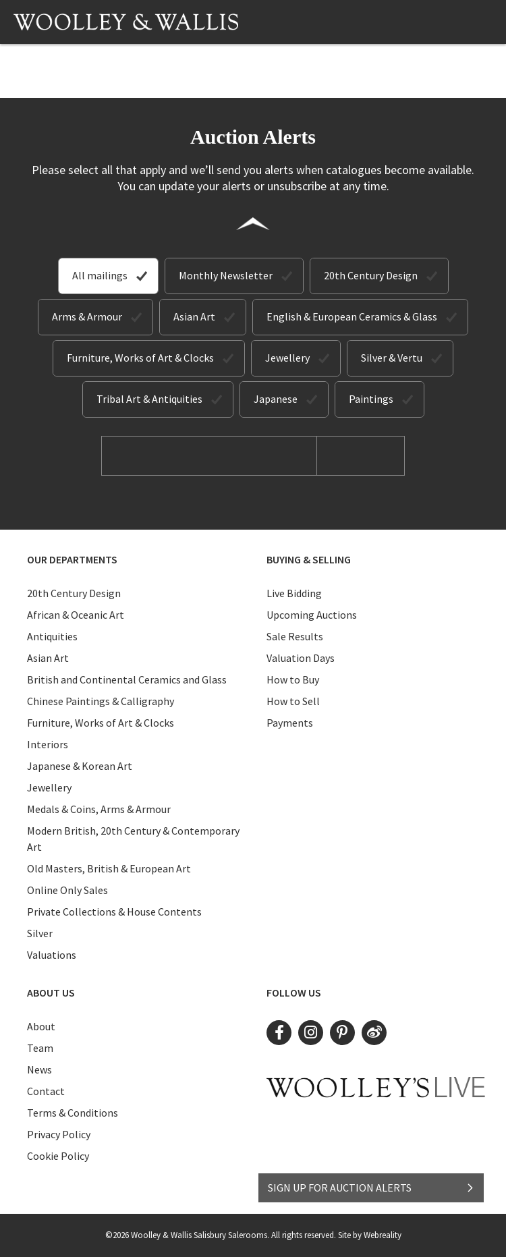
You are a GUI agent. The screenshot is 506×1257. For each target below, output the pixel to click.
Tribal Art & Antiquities (149, 399)
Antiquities (52, 636)
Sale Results (294, 636)
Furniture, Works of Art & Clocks (140, 357)
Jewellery (287, 357)
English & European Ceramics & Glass (351, 316)
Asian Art (194, 316)
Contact (46, 1091)
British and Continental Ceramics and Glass (127, 679)
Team (40, 1048)
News (39, 1069)
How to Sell (293, 701)
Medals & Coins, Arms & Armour (99, 809)
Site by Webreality (369, 1235)
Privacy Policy (58, 1134)
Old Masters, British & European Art (109, 868)
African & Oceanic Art (75, 614)
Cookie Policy (58, 1156)
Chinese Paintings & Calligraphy (100, 701)
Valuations (51, 954)
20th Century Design (371, 275)
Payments (289, 722)
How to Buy (292, 679)
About (41, 1026)
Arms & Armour (87, 316)
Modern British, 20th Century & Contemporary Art (133, 839)
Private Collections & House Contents (114, 911)
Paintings (371, 399)
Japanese (276, 399)
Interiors (47, 744)
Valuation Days (300, 658)
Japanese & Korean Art (79, 766)
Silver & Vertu (391, 357)
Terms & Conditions (72, 1112)
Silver (40, 933)
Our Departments (72, 559)
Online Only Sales (67, 890)
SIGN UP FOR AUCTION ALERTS (371, 1187)
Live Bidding (294, 593)
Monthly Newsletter (226, 275)
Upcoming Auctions (311, 614)
